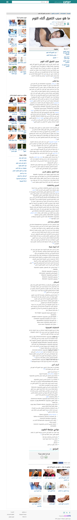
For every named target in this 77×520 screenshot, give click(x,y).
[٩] (52, 243)
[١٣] (45, 292)
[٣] (46, 114)
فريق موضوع (11, 517)
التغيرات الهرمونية (53, 142)
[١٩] (41, 434)
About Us (24, 517)
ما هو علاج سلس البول (21, 163)
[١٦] (34, 357)
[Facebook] (70, 513)
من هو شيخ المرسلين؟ (21, 179)
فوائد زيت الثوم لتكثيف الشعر (19, 171)
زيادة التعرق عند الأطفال (65, 65)
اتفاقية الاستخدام (10, 514)
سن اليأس (53, 84)
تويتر (56, 463)
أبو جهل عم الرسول (21, 176)
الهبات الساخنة (39, 118)
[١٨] (43, 369)
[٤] (33, 121)
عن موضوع (24, 512)
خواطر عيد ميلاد (22, 161)
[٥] (56, 139)
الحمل (57, 132)
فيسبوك (61, 463)
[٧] (49, 218)
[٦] (31, 182)
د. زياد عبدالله (53, 24)
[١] (45, 75)
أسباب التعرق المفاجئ (66, 61)
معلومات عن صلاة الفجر (21, 168)
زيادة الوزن (55, 153)
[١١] (32, 262)
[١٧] (31, 361)
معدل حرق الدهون (38, 157)
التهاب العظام (33, 213)
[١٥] (39, 348)
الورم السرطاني (39, 352)
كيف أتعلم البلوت (22, 166)
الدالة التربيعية (23, 181)
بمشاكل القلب (50, 374)
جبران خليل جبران (22, 158)
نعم (46, 457)
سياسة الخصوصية (22, 514)
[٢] (53, 77)
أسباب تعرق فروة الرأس (66, 57)
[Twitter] (67, 513)
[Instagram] (64, 513)
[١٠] (33, 262)
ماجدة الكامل (54, 22)
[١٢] (34, 264)
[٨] (53, 243)
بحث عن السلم (23, 173)
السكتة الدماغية (52, 415)
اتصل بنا (12, 512)
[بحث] (47, 2)
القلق (47, 397)
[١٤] (44, 292)
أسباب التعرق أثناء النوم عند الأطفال (66, 52)
